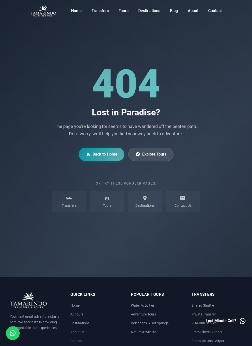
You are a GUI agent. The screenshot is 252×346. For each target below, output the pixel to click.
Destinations (149, 10)
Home (76, 10)
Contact (215, 10)
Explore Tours (150, 154)
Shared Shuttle (202, 305)
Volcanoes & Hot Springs (150, 323)
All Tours (76, 314)
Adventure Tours (143, 314)
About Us (77, 332)
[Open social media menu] (13, 333)
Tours (123, 10)
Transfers (100, 10)
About (193, 10)
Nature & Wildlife (143, 332)
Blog (174, 10)
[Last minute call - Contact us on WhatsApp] (226, 320)
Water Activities (143, 305)
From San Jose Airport (208, 341)
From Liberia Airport (206, 332)
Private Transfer (203, 314)
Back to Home (101, 154)
